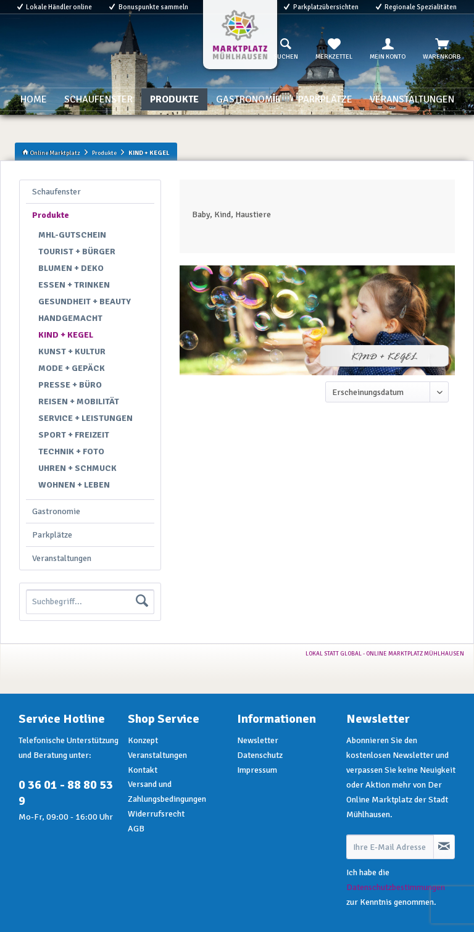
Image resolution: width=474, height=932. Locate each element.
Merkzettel (333, 49)
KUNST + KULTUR (72, 351)
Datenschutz (260, 755)
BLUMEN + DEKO (71, 268)
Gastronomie (56, 511)
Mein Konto (387, 49)
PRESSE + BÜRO (70, 385)
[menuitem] (285, 49)
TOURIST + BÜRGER (76, 251)
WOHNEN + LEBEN (74, 485)
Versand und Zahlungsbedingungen (167, 791)
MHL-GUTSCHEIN (72, 235)
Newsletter (257, 740)
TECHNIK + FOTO (71, 451)
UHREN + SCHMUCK (77, 468)
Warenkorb (441, 49)
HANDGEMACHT (70, 318)
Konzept (143, 740)
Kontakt (142, 770)
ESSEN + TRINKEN (74, 285)
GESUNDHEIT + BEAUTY (84, 301)
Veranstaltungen (61, 558)
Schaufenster (56, 191)
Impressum (257, 770)
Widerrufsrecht (156, 814)
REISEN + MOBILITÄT (78, 401)
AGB (136, 828)
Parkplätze (52, 535)
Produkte (50, 215)
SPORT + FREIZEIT (73, 435)
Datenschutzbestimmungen (395, 887)
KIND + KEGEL (65, 335)
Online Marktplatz (51, 153)
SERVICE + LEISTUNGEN (85, 418)
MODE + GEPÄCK (71, 368)
